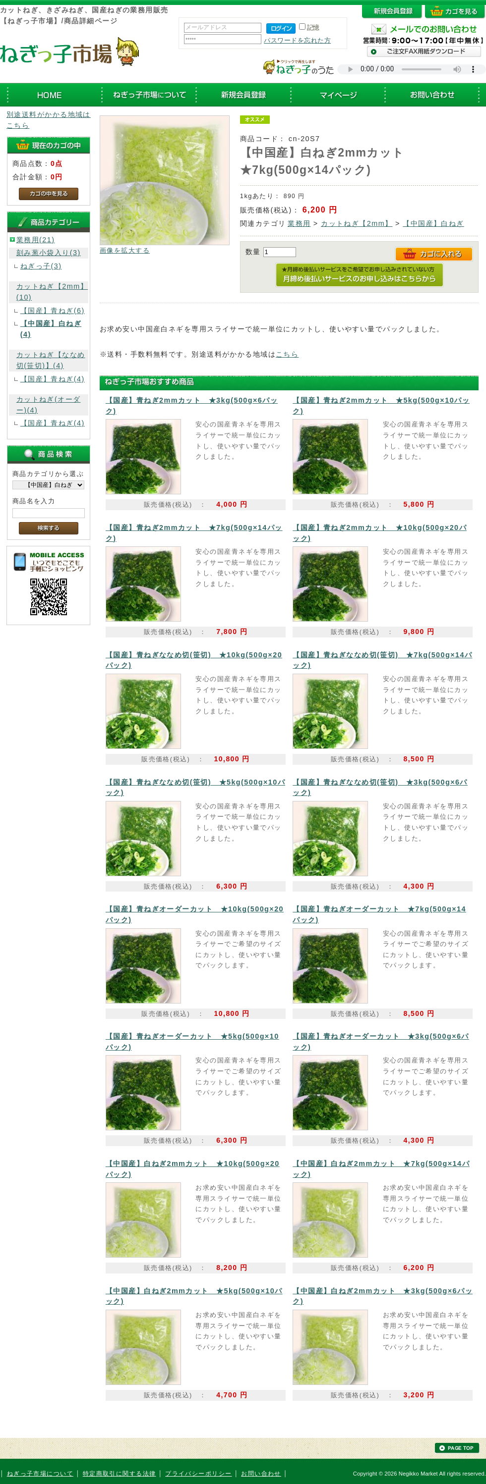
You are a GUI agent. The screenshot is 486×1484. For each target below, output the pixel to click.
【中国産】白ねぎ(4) (51, 328)
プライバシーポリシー (198, 1474)
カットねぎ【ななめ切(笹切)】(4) (50, 360)
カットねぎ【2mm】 (356, 223)
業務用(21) (35, 240)
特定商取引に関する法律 (119, 1474)
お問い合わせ (261, 1474)
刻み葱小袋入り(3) (48, 253)
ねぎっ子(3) (41, 266)
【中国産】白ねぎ (433, 223)
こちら (287, 354)
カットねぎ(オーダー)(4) (48, 404)
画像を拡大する (125, 250)
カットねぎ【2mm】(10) (52, 291)
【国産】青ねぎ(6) (52, 311)
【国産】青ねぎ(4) (52, 379)
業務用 (299, 223)
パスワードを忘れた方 (297, 40)
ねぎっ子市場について (40, 1474)
